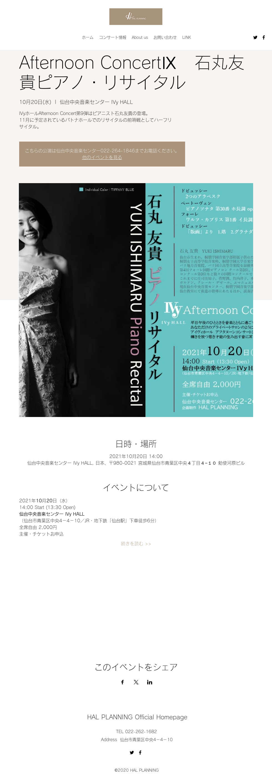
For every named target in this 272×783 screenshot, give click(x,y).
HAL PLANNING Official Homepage (137, 717)
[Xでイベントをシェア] (136, 682)
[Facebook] (263, 37)
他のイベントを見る (102, 157)
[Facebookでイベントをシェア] (122, 682)
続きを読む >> (136, 543)
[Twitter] (255, 37)
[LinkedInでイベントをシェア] (149, 682)
